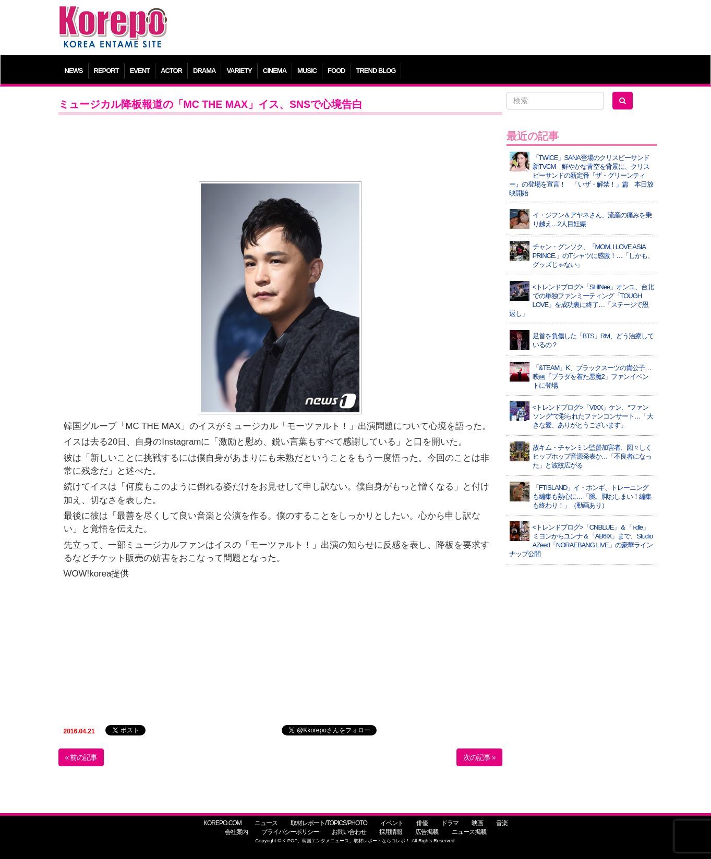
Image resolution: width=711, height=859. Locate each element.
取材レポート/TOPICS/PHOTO (329, 823)
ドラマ (450, 823)
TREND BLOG (376, 71)
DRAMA (204, 71)
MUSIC (307, 71)
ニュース (266, 823)
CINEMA (274, 71)
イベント (391, 823)
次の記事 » (479, 757)
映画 (477, 823)
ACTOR (171, 71)
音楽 (502, 823)
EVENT (140, 71)
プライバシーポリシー (290, 832)
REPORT (106, 71)
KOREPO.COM (222, 823)
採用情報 (390, 832)
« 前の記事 (81, 757)
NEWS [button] (74, 71)
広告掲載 (426, 832)
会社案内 (236, 832)
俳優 (422, 823)
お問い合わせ (349, 832)
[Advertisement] (431, 28)
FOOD (336, 71)
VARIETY (238, 71)
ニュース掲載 (469, 832)
